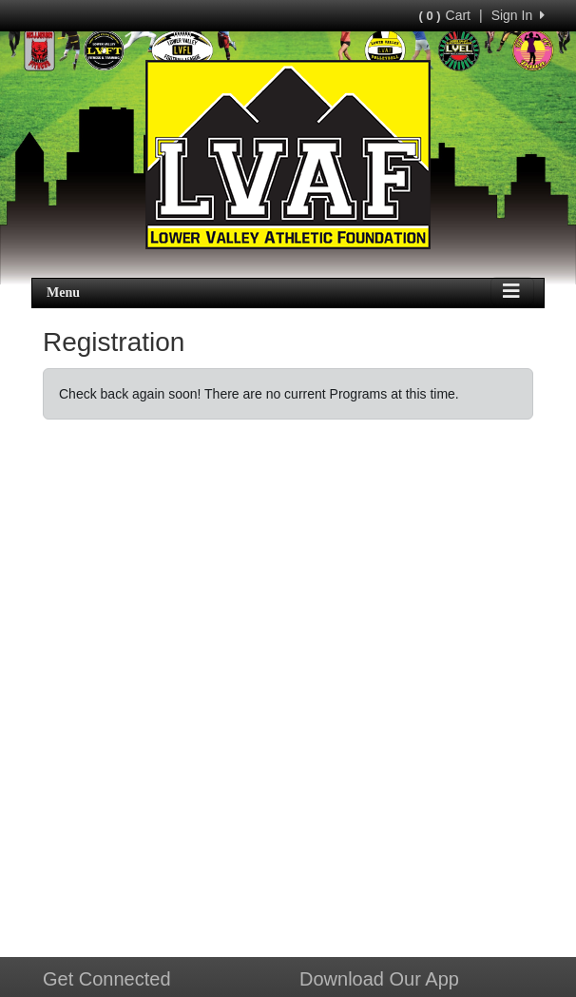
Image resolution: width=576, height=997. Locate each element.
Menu (63, 292)
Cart (444, 15)
